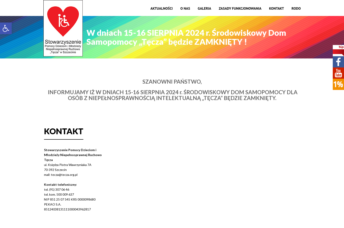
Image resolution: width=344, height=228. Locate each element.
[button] (6, 28)
